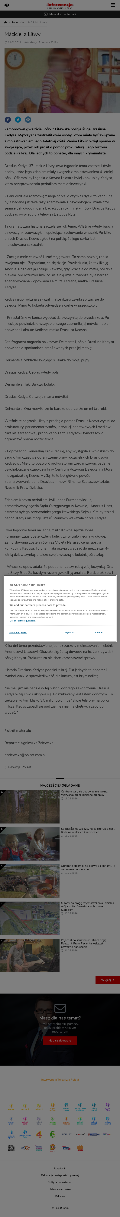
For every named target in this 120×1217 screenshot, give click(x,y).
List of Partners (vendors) (23, 620)
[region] (60, 608)
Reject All (69, 632)
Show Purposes (18, 632)
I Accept (98, 632)
